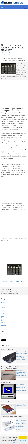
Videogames (3, 325)
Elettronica (3, 308)
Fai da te (3, 310)
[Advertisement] (14, 25)
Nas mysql (12, 281)
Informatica (4, 53)
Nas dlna (17, 281)
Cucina (2, 305)
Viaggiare (3, 323)
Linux (2, 314)
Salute (2, 319)
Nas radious (23, 281)
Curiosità (3, 307)
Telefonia (3, 322)
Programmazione (4, 317)
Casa (2, 304)
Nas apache (12, 53)
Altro (2, 301)
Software (3, 320)
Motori (2, 316)
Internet (2, 313)
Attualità (3, 302)
